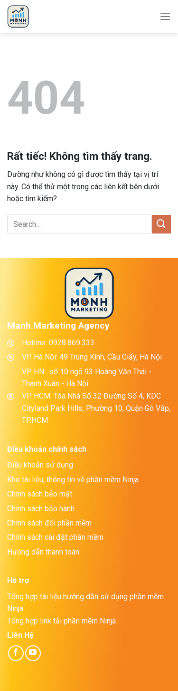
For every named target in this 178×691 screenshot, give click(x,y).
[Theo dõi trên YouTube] (33, 653)
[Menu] (165, 16)
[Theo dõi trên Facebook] (16, 653)
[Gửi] (161, 224)
